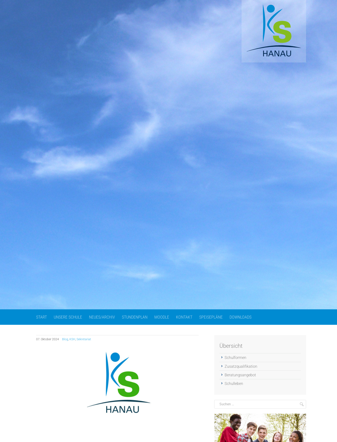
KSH (72, 339)
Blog (65, 339)
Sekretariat (84, 339)
